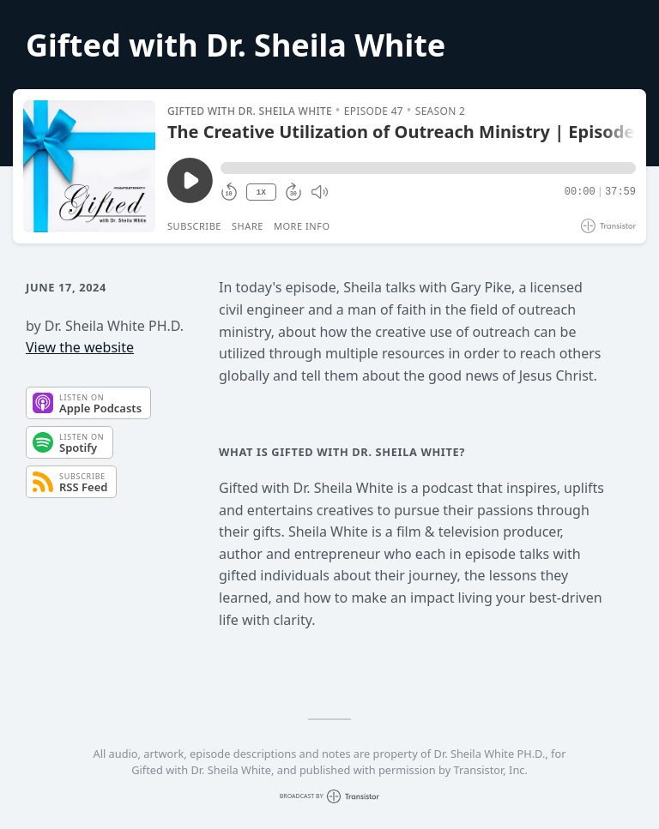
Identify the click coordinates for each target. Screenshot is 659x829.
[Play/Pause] (89, 166)
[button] (428, 168)
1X (261, 192)
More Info (302, 225)
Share (247, 225)
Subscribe (194, 225)
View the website (80, 347)
